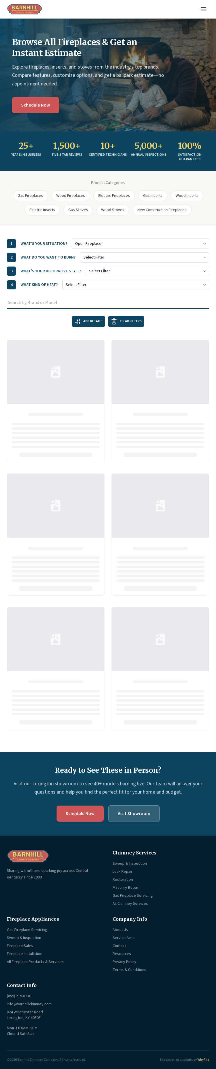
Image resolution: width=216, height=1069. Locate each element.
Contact (119, 946)
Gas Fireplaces (30, 196)
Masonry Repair (126, 887)
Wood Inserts (187, 196)
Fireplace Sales (20, 946)
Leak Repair (123, 871)
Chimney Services (135, 853)
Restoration (123, 879)
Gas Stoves (78, 210)
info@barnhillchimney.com (29, 1004)
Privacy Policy (124, 962)
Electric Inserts (42, 210)
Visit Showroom (134, 813)
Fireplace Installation (24, 954)
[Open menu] (203, 9)
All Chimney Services (130, 903)
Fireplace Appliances (33, 919)
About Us (120, 930)
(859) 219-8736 (19, 996)
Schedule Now (35, 105)
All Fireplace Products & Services (35, 962)
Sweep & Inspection (130, 863)
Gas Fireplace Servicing (133, 895)
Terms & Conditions (129, 970)
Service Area (124, 938)
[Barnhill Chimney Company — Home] (24, 9)
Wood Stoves (112, 210)
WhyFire (203, 1059)
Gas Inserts (153, 196)
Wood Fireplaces (70, 196)
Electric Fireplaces (114, 196)
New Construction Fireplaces (162, 210)
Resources (122, 954)
